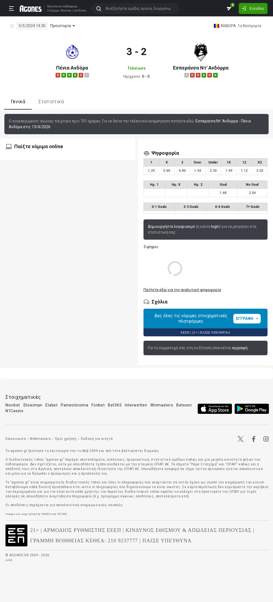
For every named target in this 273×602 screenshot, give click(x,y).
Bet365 (115, 405)
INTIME (62, 513)
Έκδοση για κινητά (97, 439)
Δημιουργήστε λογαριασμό (171, 226)
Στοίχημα (53, 10)
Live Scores (80, 10)
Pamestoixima (74, 405)
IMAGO (46, 513)
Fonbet (98, 405)
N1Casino (14, 411)
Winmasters (161, 405)
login (215, 226)
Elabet (51, 405)
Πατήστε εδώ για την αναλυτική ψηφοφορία (182, 290)
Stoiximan (32, 405)
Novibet (12, 405)
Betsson (184, 405)
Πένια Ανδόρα (72, 68)
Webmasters (40, 439)
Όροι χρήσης (66, 439)
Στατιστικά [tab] (51, 101)
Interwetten (136, 405)
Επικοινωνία (15, 439)
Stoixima (52, 6)
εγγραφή (240, 348)
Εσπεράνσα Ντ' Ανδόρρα (201, 68)
